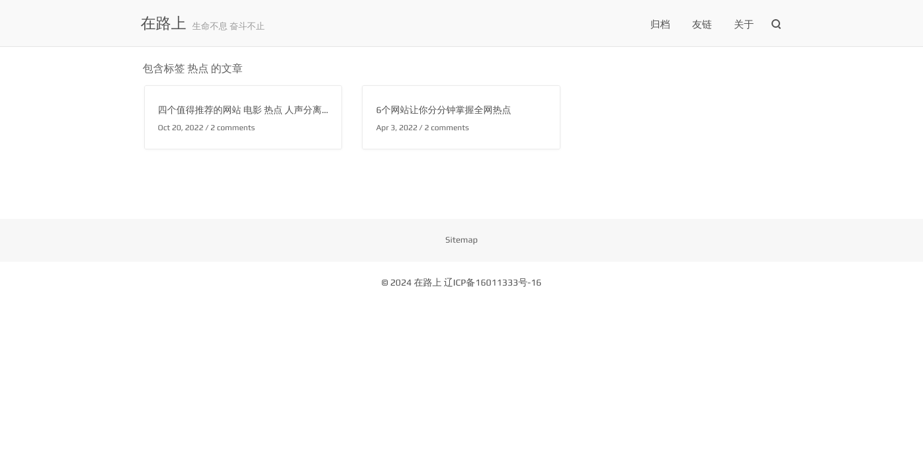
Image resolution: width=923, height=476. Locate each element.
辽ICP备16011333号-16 (493, 283)
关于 (744, 24)
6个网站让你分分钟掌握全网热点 (443, 110)
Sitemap (461, 240)
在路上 (164, 24)
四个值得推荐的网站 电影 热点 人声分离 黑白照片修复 (269, 110)
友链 (702, 24)
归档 (660, 24)
